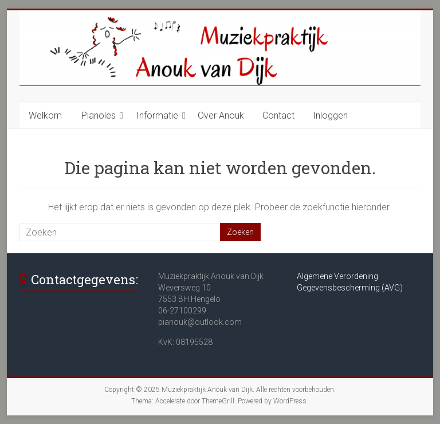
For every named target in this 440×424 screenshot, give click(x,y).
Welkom (45, 115)
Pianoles (98, 115)
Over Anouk (221, 115)
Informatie (157, 115)
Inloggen (330, 115)
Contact (278, 115)
